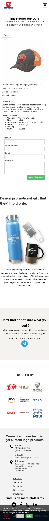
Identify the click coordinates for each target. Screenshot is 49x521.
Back (6, 35)
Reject (20, 516)
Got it (29, 516)
